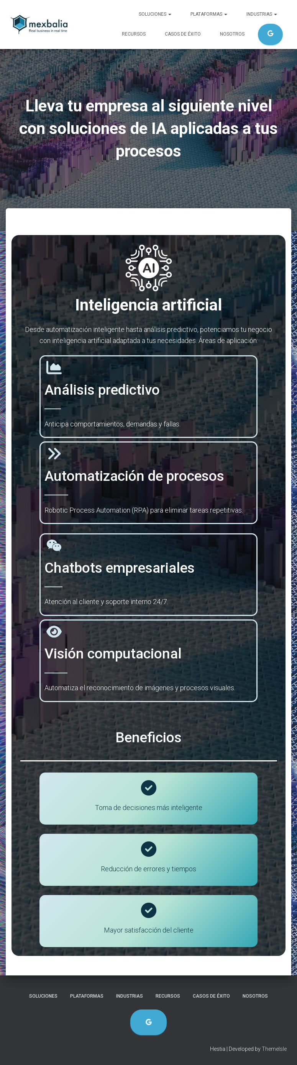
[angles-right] (54, 453)
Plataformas (208, 14)
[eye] (54, 631)
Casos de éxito (183, 34)
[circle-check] (148, 787)
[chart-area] (54, 367)
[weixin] (54, 545)
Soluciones (155, 14)
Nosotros (232, 34)
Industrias (261, 14)
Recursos (134, 34)
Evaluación (270, 34)
